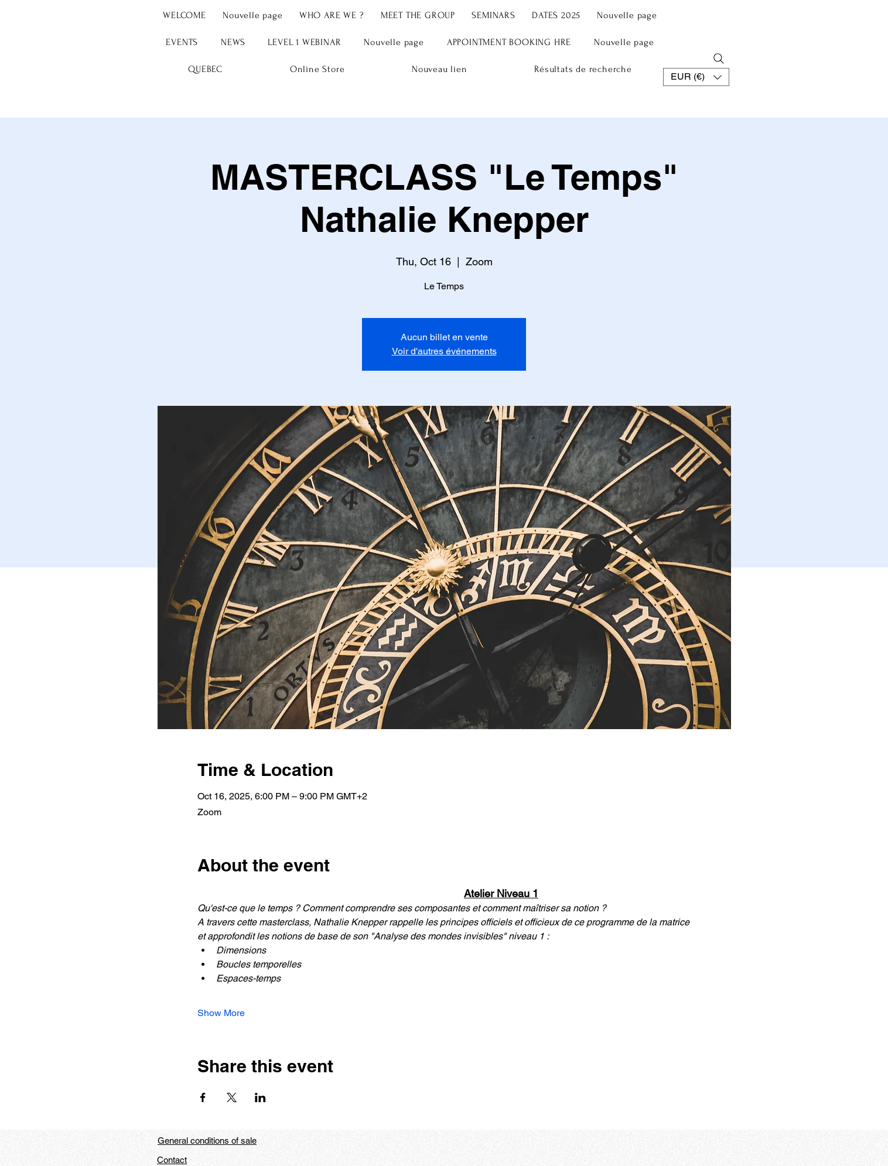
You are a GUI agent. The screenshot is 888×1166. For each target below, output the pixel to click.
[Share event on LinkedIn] (260, 1097)
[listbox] (696, 77)
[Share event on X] (231, 1097)
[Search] (718, 58)
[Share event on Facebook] (203, 1097)
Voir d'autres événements (444, 351)
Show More (221, 1012)
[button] (696, 77)
